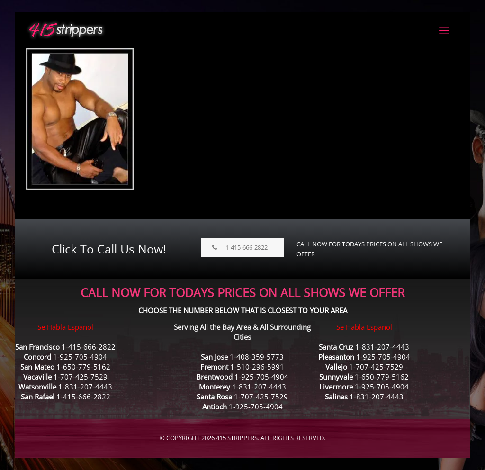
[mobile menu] (444, 30)
